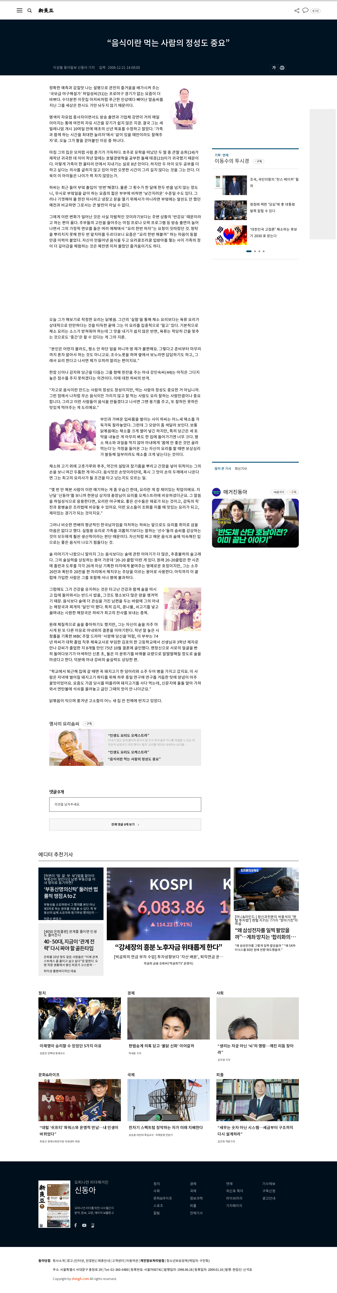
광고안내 (268, 1198)
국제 (193, 1191)
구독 (89, 724)
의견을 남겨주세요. (67, 804)
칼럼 (156, 1213)
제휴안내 (104, 1261)
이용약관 (132, 1261)
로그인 (315, 10)
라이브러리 (234, 1198)
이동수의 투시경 (232, 161)
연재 (229, 1184)
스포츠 (158, 1206)
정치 (156, 1184)
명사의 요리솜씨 (64, 724)
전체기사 (196, 1213)
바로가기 (279, 492)
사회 (156, 1191)
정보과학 (196, 1198)
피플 (193, 1206)
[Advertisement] (114, 282)
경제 (193, 1184)
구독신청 (268, 1191)
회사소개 (59, 1261)
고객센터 (118, 1261)
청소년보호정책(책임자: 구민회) (188, 1261)
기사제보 (268, 1184)
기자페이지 (234, 1206)
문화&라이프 (162, 1198)
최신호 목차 (234, 1191)
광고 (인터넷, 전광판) (81, 1261)
